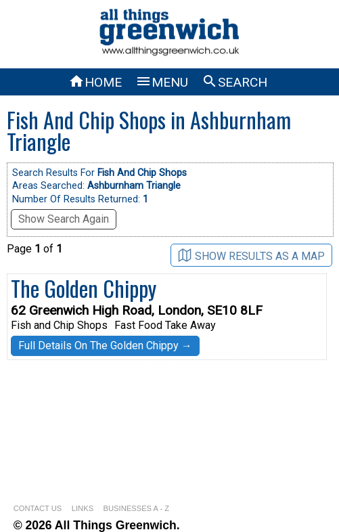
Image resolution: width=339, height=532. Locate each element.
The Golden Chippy (83, 288)
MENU (161, 82)
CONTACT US (38, 508)
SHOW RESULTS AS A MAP (251, 255)
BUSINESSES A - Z (137, 508)
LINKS (82, 508)
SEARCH (234, 82)
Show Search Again (63, 219)
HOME (95, 82)
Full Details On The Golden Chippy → (105, 345)
